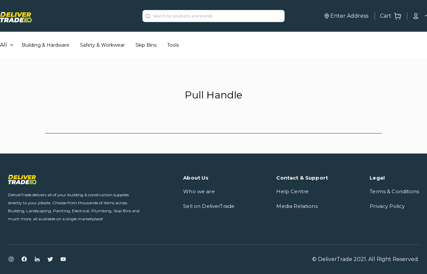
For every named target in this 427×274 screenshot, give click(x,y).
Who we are (199, 191)
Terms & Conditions (394, 191)
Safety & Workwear (102, 45)
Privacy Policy (387, 206)
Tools (173, 45)
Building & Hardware (45, 45)
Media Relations (296, 206)
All (3, 45)
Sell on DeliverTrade (209, 206)
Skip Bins (145, 45)
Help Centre (292, 191)
